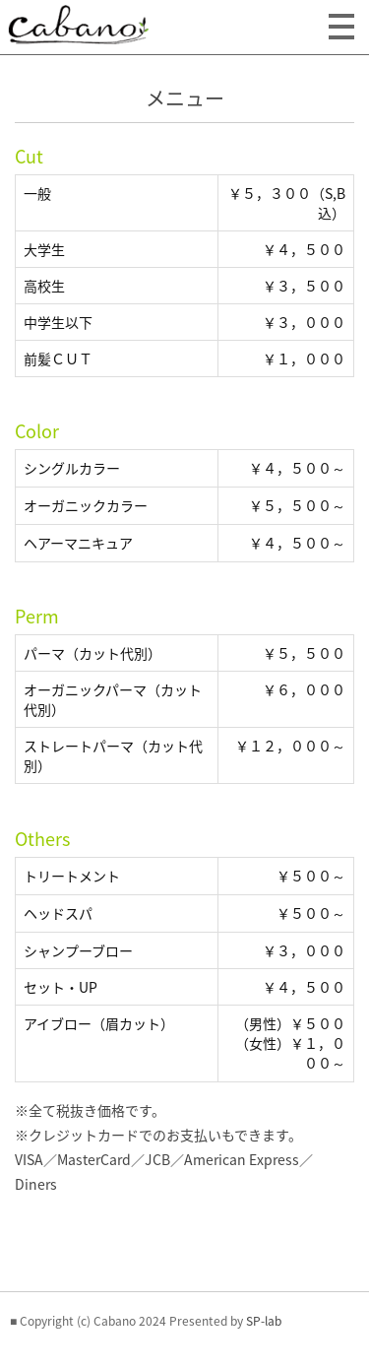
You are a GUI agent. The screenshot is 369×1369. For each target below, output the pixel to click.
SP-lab (263, 1321)
